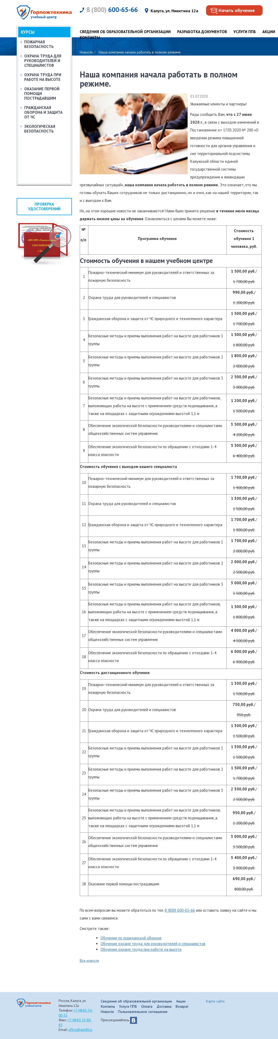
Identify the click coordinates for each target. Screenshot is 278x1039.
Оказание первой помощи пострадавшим (41, 93)
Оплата (146, 1006)
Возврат (182, 1006)
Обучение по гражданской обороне (131, 937)
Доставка (164, 1006)
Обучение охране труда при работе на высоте (141, 949)
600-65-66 (112, 9)
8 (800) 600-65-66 (180, 910)
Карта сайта (215, 1001)
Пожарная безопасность (39, 44)
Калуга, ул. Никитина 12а (174, 10)
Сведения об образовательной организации (125, 31)
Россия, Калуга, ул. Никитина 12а (72, 1003)
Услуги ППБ (244, 31)
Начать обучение (237, 10)
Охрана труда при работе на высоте (42, 77)
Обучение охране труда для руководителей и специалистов (153, 943)
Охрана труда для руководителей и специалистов (42, 60)
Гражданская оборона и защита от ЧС (43, 112)
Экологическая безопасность (39, 129)
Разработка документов (202, 31)
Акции (268, 31)
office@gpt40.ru (80, 1030)
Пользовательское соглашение (143, 1011)
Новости (107, 1011)
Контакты (90, 37)
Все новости (89, 960)
